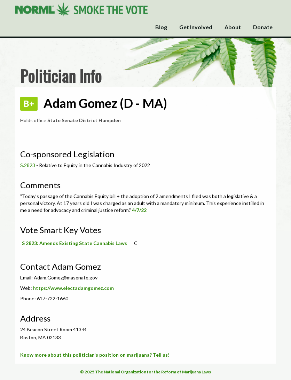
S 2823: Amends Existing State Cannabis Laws (74, 243)
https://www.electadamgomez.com (73, 288)
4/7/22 (139, 210)
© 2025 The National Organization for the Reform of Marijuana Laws (145, 371)
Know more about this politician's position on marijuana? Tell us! (95, 355)
